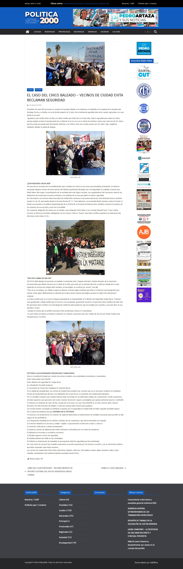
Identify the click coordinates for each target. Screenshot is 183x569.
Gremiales (92, 32)
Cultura (116, 32)
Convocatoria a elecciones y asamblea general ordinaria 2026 (86, 4)
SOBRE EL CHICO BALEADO (113, 468)
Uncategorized (65, 543)
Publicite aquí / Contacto (147, 4)
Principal (63, 521)
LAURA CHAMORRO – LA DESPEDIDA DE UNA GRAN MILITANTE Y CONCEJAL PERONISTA (143, 532)
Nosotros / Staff (128, 4)
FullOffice (154, 562)
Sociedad (105, 32)
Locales (37, 32)
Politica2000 (42, 562)
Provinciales (64, 32)
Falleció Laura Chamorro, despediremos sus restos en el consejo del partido (141, 544)
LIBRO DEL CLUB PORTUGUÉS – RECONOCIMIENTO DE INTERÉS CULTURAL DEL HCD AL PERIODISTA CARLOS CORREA (48, 471)
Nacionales (79, 32)
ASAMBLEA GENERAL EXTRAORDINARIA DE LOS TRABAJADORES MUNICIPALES (140, 511)
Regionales (50, 32)
